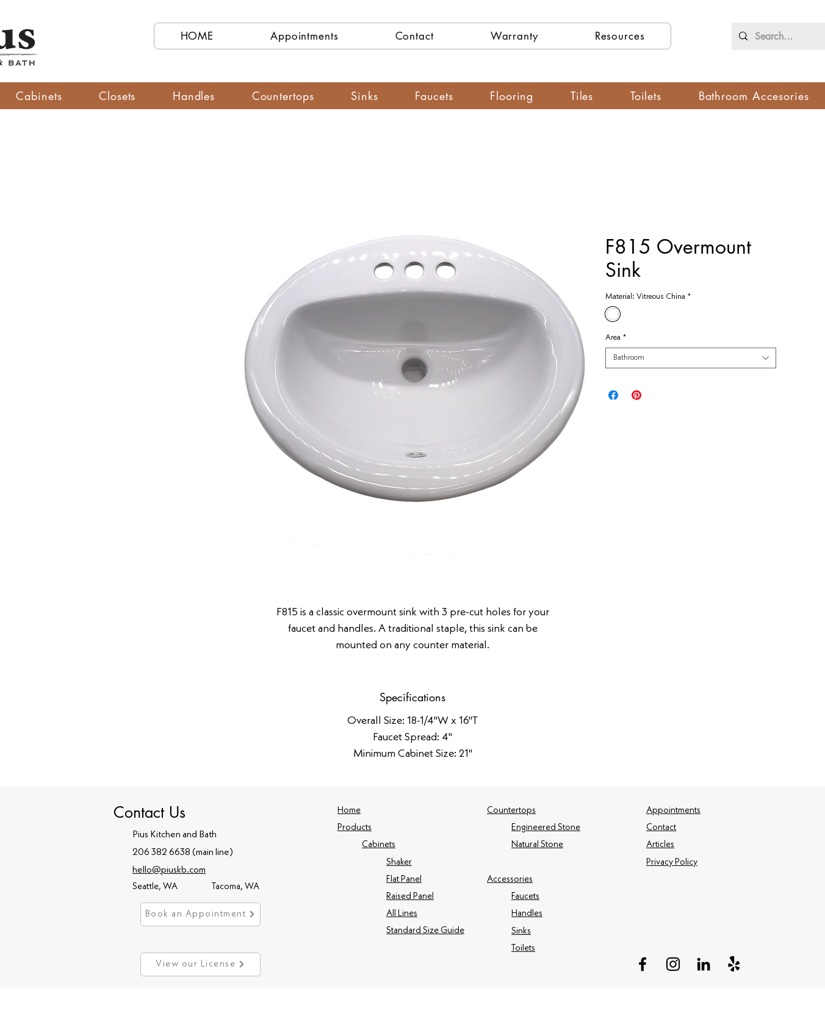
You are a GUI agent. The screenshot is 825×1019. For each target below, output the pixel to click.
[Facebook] (642, 964)
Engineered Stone (545, 827)
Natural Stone (537, 844)
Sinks (521, 931)
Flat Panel (404, 879)
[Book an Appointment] (200, 914)
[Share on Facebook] (613, 395)
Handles (526, 913)
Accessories (510, 879)
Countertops (511, 810)
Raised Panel (410, 896)
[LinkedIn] (703, 964)
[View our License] (200, 964)
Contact (661, 827)
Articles (660, 844)
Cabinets (378, 844)
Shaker (399, 862)
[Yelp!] (734, 964)
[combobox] (690, 358)
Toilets (523, 948)
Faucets (525, 896)
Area (615, 337)
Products (354, 827)
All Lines (401, 913)
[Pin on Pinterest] (636, 395)
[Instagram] (673, 964)
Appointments (673, 810)
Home (349, 810)
